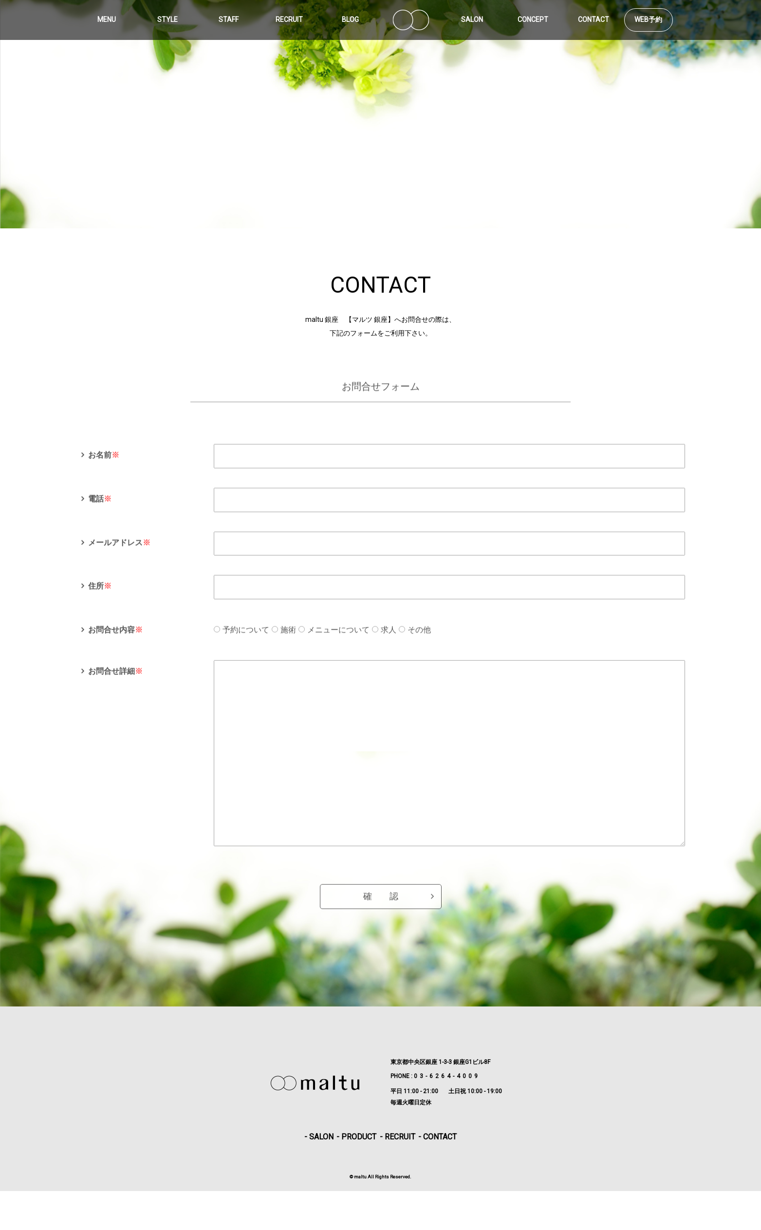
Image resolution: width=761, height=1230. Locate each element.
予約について (246, 639)
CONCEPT (533, 19)
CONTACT (593, 19)
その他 (419, 639)
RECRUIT (289, 19)
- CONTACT (437, 1175)
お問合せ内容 (115, 639)
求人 (388, 639)
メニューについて (338, 639)
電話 (99, 508)
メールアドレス (119, 552)
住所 (99, 595)
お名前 (103, 464)
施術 (288, 639)
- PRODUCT (356, 1175)
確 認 (380, 945)
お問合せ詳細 (115, 681)
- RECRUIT (397, 1175)
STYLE (167, 19)
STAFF (229, 19)
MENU (106, 19)
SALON (472, 19)
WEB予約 (648, 19)
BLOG (350, 19)
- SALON (319, 1175)
